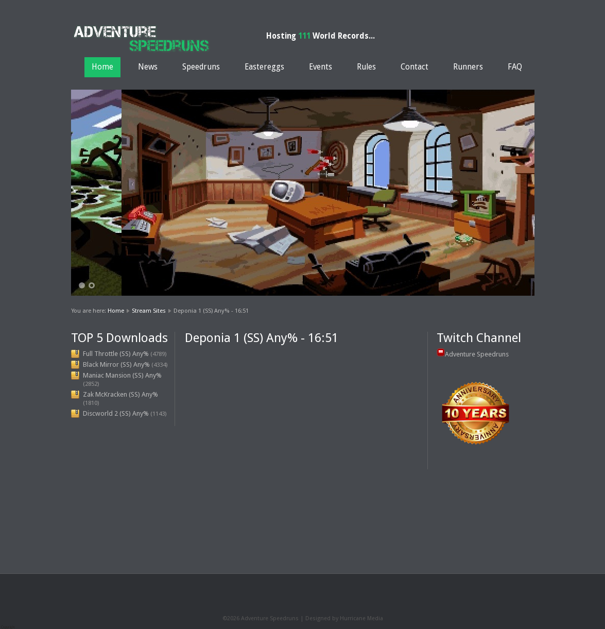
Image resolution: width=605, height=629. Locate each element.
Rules (366, 67)
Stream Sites (149, 310)
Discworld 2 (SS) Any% (116, 413)
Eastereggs (264, 67)
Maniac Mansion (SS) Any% (122, 375)
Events (320, 67)
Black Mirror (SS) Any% (116, 364)
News (148, 67)
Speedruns (201, 67)
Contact (414, 67)
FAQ (515, 67)
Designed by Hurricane (336, 618)
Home (102, 67)
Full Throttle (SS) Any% (116, 354)
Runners (468, 67)
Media (375, 618)
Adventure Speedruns (477, 354)
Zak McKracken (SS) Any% (120, 394)
